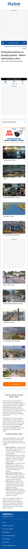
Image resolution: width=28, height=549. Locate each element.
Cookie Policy (5, 542)
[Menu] (24, 43)
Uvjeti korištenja (6, 538)
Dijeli (22, 82)
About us (4, 522)
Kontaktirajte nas (6, 532)
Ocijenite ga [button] (14, 82)
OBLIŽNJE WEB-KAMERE (14, 122)
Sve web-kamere (14, 384)
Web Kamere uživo (13, 42)
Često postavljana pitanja (8, 535)
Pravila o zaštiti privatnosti (8, 545)
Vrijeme (5, 82)
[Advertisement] (14, 25)
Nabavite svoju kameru (8, 525)
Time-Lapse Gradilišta (7, 529)
